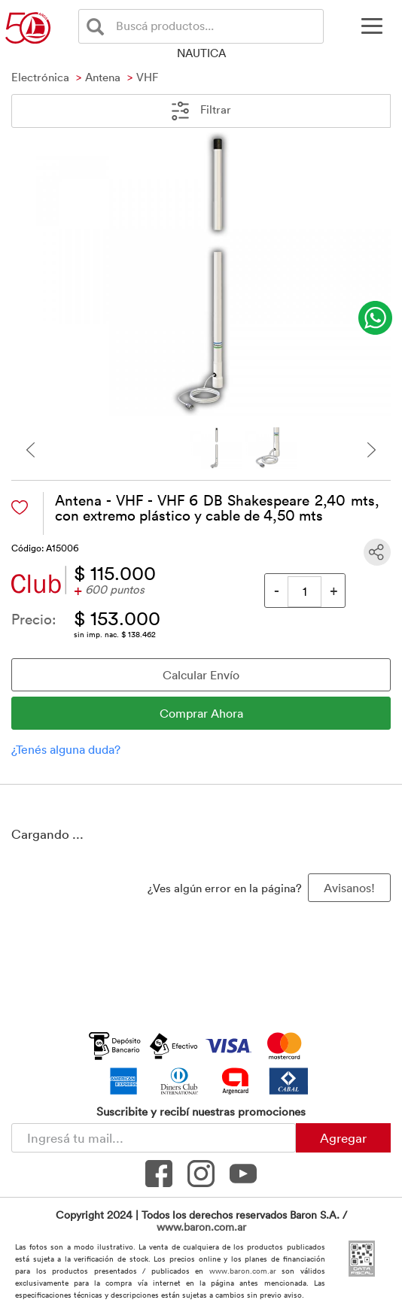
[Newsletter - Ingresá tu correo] (153, 1138)
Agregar (343, 1137)
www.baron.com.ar (201, 1226)
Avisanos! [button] (349, 887)
